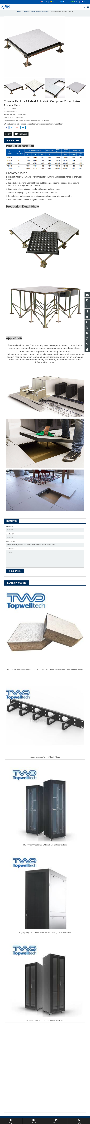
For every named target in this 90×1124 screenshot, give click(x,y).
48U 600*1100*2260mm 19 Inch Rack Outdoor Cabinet (45, 845)
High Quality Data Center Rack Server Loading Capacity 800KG (45, 933)
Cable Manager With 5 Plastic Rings (45, 757)
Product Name (10, 542)
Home (19, 11)
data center (11, 124)
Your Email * (10, 534)
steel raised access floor (26, 124)
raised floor (58, 124)
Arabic (74, 2)
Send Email (21, 134)
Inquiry (8, 134)
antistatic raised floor (45, 124)
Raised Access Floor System (39, 11)
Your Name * (10, 527)
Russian (65, 2)
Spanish (54, 2)
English (43, 2)
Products (26, 11)
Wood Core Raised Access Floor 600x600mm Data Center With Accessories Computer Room (45, 670)
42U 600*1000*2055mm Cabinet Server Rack (45, 1020)
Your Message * (11, 549)
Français (85, 2)
